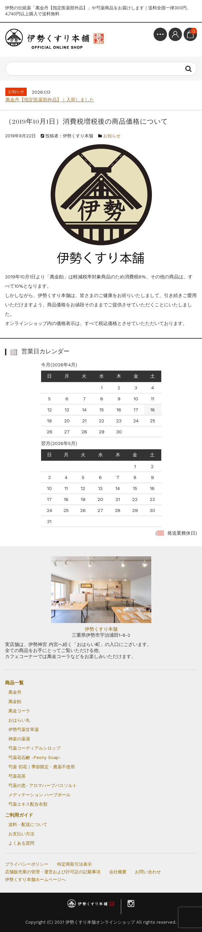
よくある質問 (21, 843)
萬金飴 (14, 701)
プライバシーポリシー (26, 864)
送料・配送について (27, 824)
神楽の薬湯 (19, 738)
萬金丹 (14, 692)
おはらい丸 (19, 720)
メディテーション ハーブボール (39, 794)
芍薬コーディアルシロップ (34, 748)
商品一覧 (14, 682)
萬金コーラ (19, 710)
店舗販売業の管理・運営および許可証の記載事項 (52, 871)
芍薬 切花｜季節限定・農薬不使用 (41, 766)
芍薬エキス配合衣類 (27, 804)
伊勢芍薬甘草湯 (23, 729)
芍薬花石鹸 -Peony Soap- (34, 757)
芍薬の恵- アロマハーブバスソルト (42, 785)
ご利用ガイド (19, 815)
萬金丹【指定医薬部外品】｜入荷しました (49, 99)
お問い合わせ (148, 871)
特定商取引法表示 (74, 864)
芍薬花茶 (17, 776)
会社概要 (118, 871)
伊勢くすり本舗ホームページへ (35, 879)
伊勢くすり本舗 (101, 629)
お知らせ (112, 135)
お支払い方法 (21, 833)
